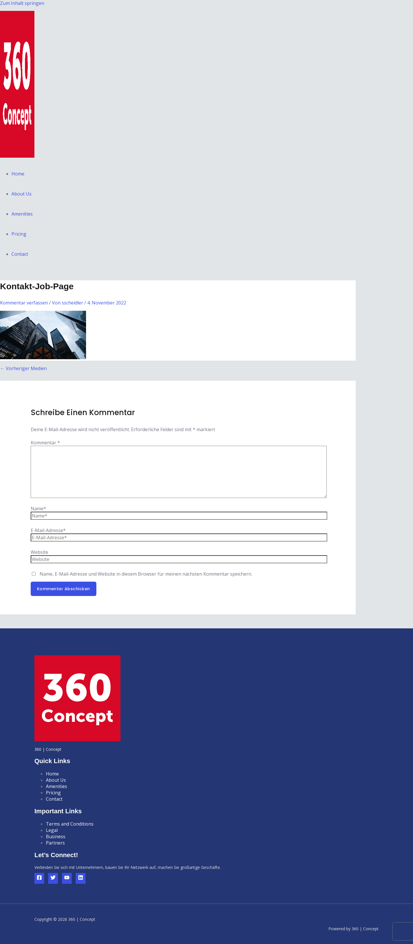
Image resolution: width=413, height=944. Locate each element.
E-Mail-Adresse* (48, 530)
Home (17, 174)
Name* (38, 508)
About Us (21, 194)
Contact (19, 254)
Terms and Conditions (69, 824)
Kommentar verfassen (24, 303)
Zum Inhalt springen (22, 3)
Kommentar (45, 442)
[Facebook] (39, 878)
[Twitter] (53, 878)
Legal (52, 830)
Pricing (18, 234)
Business (55, 836)
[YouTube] (67, 878)
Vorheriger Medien (23, 368)
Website (39, 552)
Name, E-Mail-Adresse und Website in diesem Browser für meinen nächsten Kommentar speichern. (146, 574)
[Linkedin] (80, 878)
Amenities (22, 214)
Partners (55, 843)
